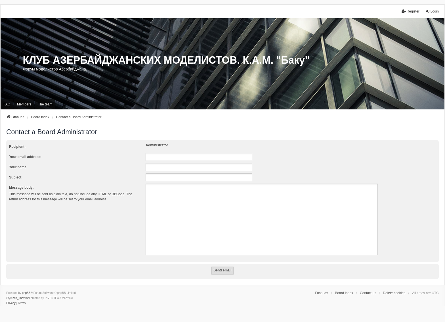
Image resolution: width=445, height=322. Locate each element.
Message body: (21, 188)
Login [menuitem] (432, 11)
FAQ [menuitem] (6, 104)
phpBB (26, 292)
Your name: (18, 167)
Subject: (15, 177)
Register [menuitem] (410, 11)
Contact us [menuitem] (368, 293)
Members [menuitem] (24, 104)
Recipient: (17, 147)
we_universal (21, 298)
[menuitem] (11, 303)
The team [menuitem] (45, 104)
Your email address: (25, 157)
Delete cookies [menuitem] (394, 293)
